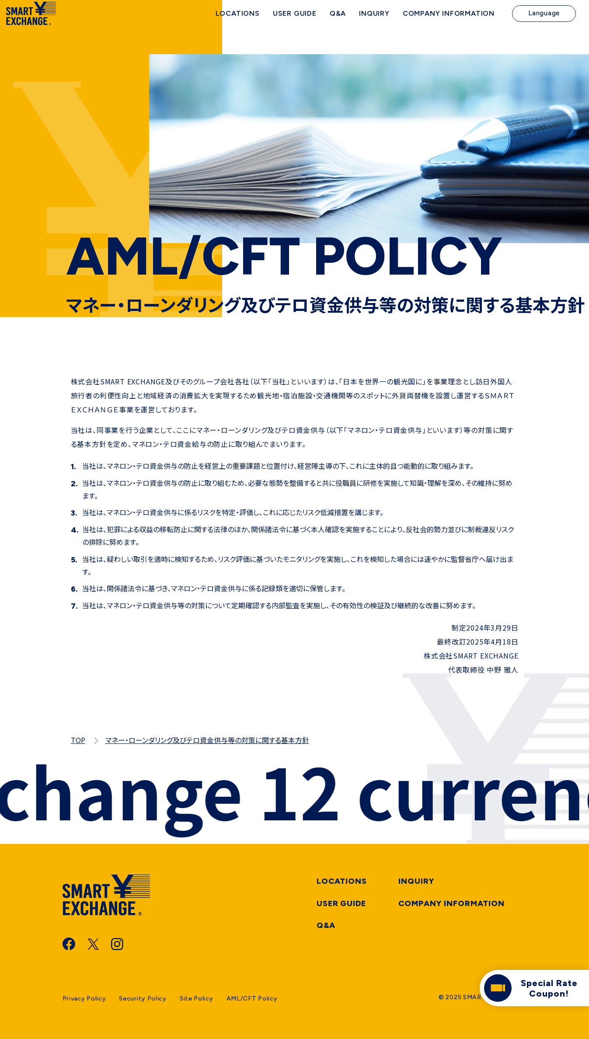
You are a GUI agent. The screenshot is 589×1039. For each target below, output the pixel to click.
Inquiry (416, 881)
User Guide (341, 903)
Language (544, 26)
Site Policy (196, 998)
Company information (451, 903)
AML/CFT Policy (252, 998)
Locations (342, 881)
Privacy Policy (84, 998)
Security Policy (143, 998)
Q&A (326, 925)
